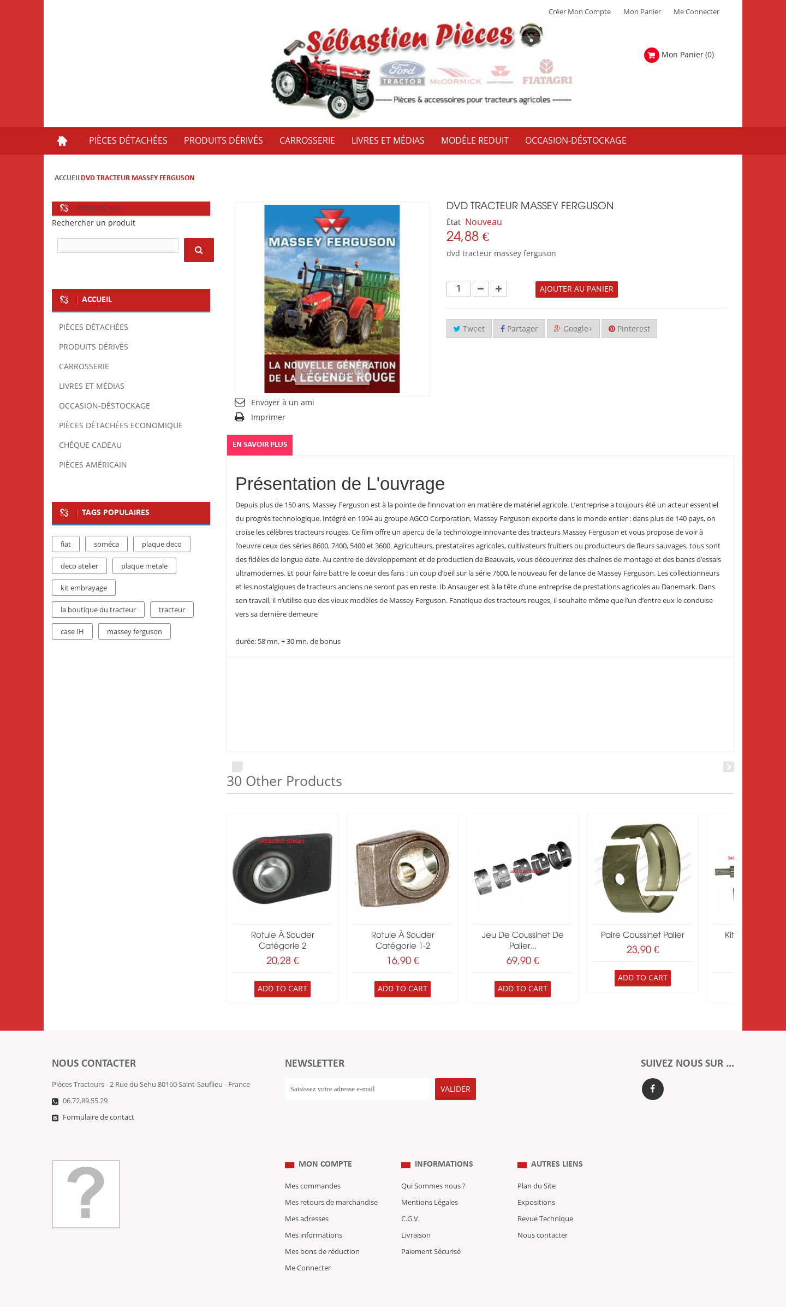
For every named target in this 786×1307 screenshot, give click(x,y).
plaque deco (162, 544)
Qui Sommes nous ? (433, 1164)
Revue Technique (545, 1197)
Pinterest (629, 329)
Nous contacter (542, 1213)
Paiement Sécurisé (431, 1230)
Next (728, 766)
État (453, 222)
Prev (237, 766)
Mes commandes (313, 1164)
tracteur (172, 610)
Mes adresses (307, 1197)
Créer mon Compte (580, 12)
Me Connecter (696, 12)
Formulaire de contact (98, 1117)
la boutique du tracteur (98, 610)
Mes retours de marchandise (331, 1180)
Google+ (573, 329)
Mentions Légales (429, 1180)
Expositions (536, 1180)
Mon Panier (642, 12)
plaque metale (144, 566)
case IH (72, 632)
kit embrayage (84, 588)
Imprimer (268, 417)
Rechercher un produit (93, 223)
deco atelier (79, 566)
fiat (66, 544)
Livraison (416, 1213)
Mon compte (325, 1142)
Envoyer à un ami (282, 402)
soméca (106, 544)
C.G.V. (410, 1197)
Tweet (469, 329)
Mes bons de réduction (322, 1230)
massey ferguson (134, 632)
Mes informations (313, 1213)
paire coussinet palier (642, 935)
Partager (519, 329)
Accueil (68, 178)
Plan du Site (536, 1164)
